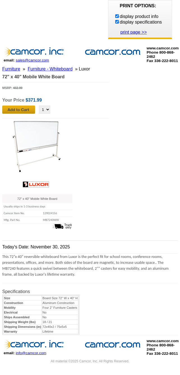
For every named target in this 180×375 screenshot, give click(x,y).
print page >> (133, 32)
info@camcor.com (31, 353)
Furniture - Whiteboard (50, 69)
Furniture (11, 69)
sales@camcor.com (32, 60)
